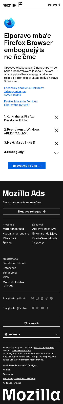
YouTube (42, 308)
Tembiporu (10, 272)
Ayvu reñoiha (12, 94)
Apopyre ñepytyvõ (44, 228)
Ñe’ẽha (7, 243)
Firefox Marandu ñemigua (20, 101)
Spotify (51, 298)
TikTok (47, 298)
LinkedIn (42, 298)
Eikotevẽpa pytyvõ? (17, 105)
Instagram (37, 298)
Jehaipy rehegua (15, 91)
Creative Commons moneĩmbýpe (26, 359)
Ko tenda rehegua (12, 383)
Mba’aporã (9, 238)
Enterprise (9, 268)
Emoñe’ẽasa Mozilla (44, 238)
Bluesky (33, 298)
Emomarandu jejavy (44, 233)
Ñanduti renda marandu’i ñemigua (19, 365)
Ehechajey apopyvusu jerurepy (24, 88)
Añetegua (8, 374)
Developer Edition (14, 263)
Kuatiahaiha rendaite (16, 233)
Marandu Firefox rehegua (13, 283)
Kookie (6, 369)
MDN (6, 277)
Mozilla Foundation (21, 350)
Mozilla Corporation (44, 347)
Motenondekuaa (13, 228)
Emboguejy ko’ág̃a (26, 165)
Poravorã (54, 4)
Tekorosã (38, 243)
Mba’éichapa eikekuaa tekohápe (19, 378)
